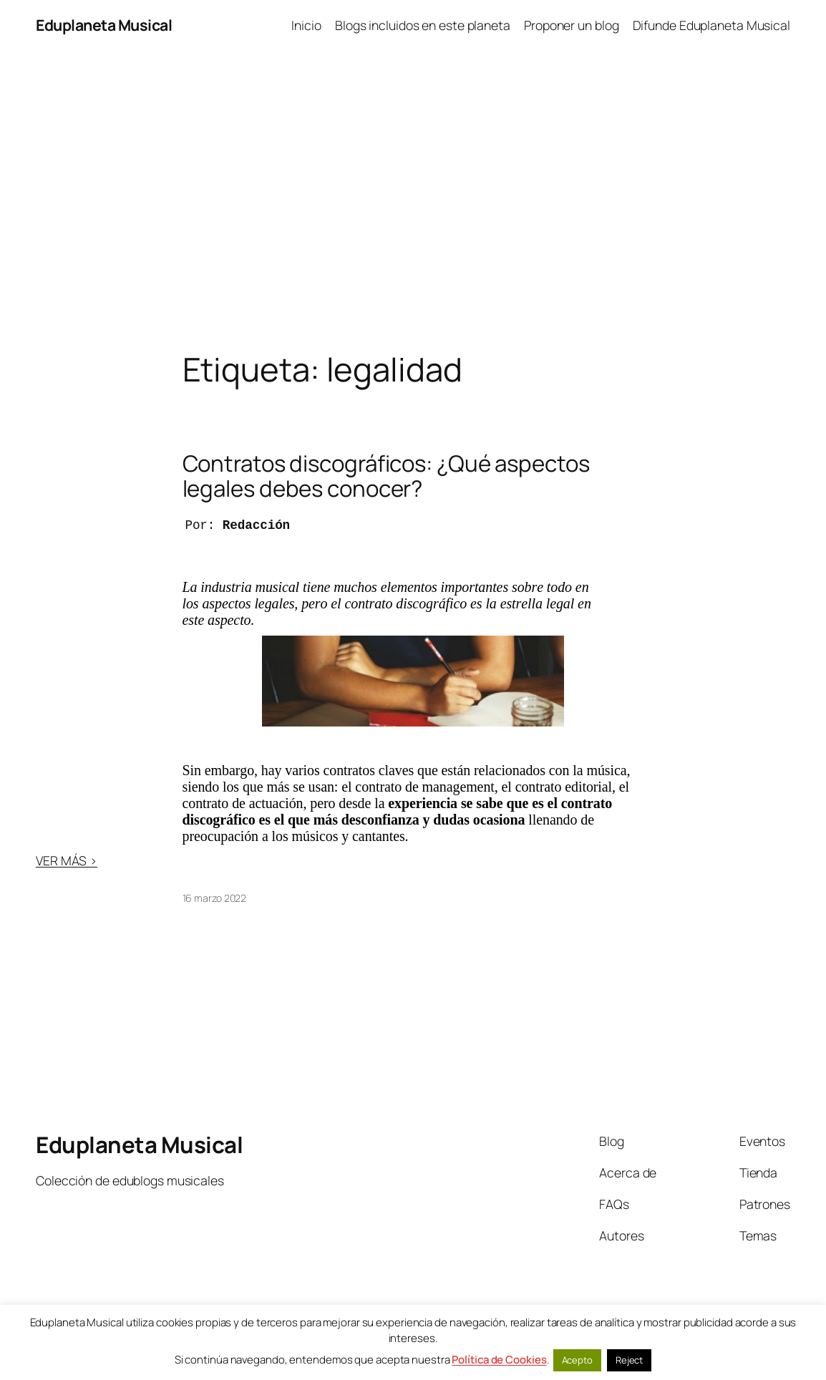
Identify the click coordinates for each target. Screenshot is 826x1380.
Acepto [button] (577, 1360)
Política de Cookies (499, 1359)
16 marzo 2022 (215, 898)
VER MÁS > (66, 860)
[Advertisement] (413, 200)
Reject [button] (629, 1360)
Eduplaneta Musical (104, 24)
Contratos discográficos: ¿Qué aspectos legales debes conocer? (386, 476)
